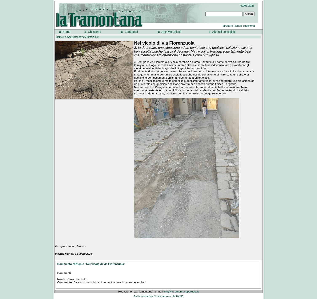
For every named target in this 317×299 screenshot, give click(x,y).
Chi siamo (94, 31)
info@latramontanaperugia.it (181, 291)
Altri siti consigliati (224, 31)
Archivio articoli (171, 31)
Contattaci (131, 31)
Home (66, 31)
